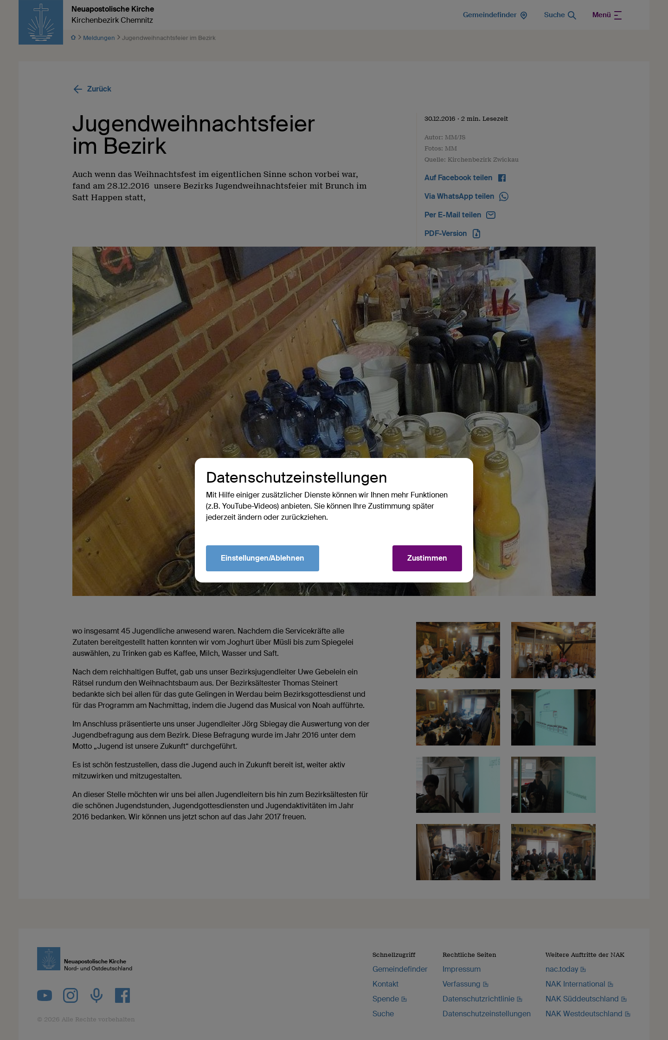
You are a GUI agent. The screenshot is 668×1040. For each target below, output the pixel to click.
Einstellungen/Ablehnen (262, 558)
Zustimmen (427, 558)
